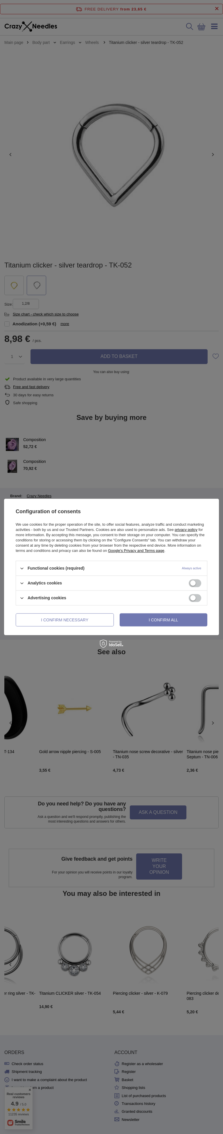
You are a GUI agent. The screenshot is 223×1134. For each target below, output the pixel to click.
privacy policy (186, 529)
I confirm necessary (64, 620)
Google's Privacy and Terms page (136, 550)
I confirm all (163, 620)
